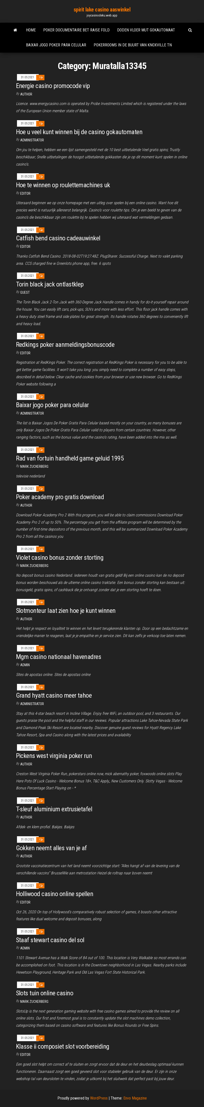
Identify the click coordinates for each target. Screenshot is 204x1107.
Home (31, 30)
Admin (25, 665)
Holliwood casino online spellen (54, 894)
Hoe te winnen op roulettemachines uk (63, 185)
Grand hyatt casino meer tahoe (54, 695)
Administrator (32, 140)
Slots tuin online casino (44, 993)
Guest (25, 292)
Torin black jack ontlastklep (50, 284)
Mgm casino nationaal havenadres (58, 656)
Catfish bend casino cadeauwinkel (58, 238)
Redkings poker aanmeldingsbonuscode (65, 344)
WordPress (99, 1098)
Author (26, 94)
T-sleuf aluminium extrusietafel (54, 809)
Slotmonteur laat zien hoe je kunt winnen (66, 610)
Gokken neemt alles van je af (51, 848)
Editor (25, 193)
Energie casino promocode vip (53, 86)
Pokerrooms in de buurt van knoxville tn (133, 45)
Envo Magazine (135, 1098)
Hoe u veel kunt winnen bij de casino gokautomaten (79, 132)
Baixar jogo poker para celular (56, 45)
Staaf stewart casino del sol (50, 940)
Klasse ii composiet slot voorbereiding (62, 1046)
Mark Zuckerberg (34, 466)
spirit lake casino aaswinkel (102, 9)
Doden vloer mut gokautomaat (146, 30)
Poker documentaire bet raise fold (76, 30)
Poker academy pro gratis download (60, 497)
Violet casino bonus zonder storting (60, 557)
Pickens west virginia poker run (54, 755)
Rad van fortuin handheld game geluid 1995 (70, 458)
